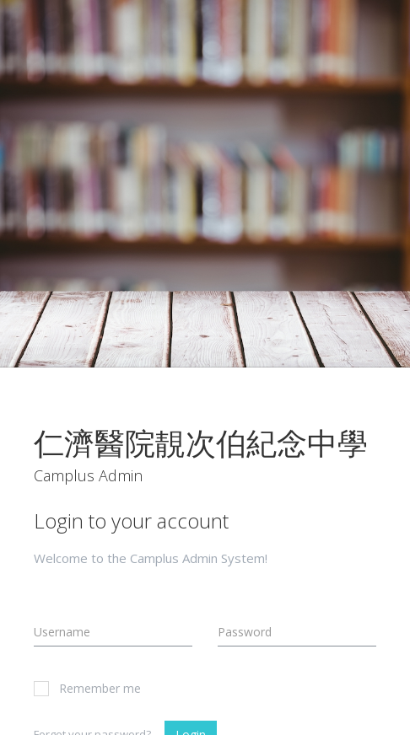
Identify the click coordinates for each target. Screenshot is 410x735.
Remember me (87, 688)
